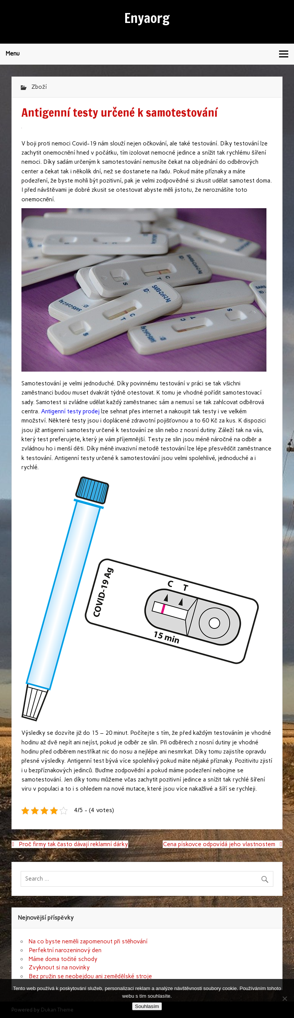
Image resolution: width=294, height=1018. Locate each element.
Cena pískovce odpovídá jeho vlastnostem (219, 844)
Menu (13, 53)
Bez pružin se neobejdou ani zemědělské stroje (90, 976)
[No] (284, 998)
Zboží (39, 86)
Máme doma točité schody (63, 959)
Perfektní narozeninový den (65, 950)
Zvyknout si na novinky (59, 967)
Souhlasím (147, 1006)
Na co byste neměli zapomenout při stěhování (88, 941)
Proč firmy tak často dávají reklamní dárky (73, 844)
